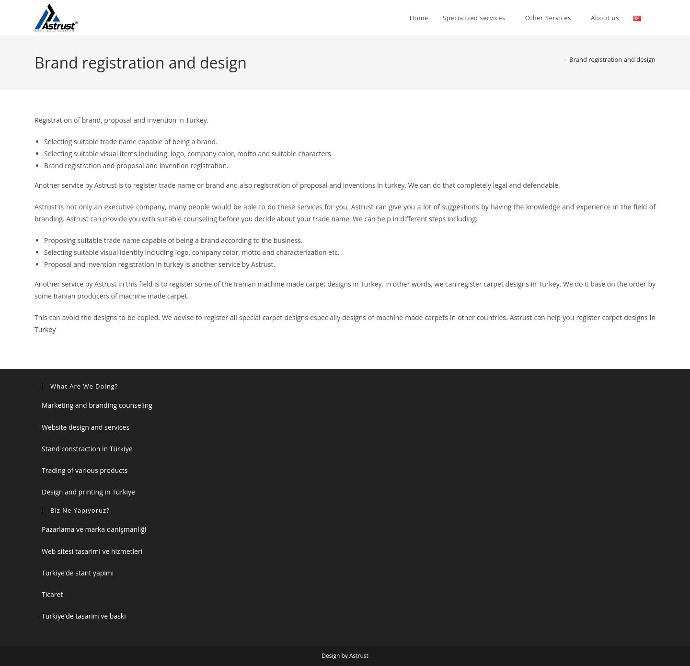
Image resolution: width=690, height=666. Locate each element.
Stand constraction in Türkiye (87, 448)
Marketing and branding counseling (97, 405)
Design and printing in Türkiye (88, 491)
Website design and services (85, 427)
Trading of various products (84, 470)
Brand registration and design (612, 59)
